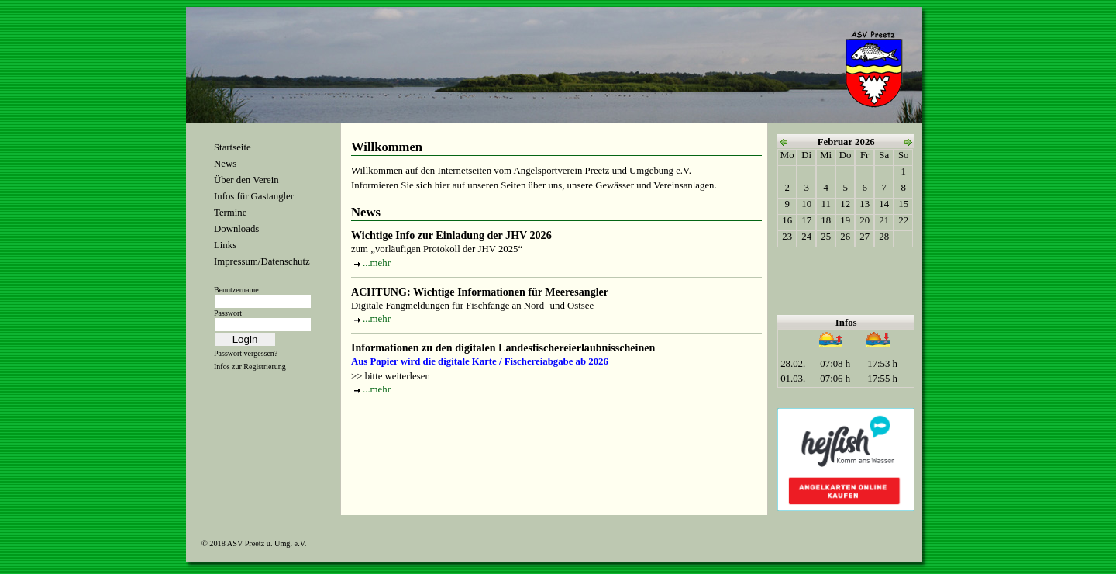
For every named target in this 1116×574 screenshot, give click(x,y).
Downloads (236, 228)
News (225, 163)
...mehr (377, 263)
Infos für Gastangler (254, 196)
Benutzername (236, 289)
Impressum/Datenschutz (262, 261)
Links (225, 245)
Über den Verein (246, 180)
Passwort (228, 313)
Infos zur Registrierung (250, 366)
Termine (230, 212)
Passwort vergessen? (245, 353)
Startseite (232, 147)
